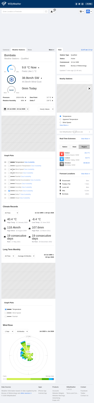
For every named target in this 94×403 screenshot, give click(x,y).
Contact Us (84, 395)
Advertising (56, 398)
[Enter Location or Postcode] (24, 11)
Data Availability (29, 162)
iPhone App (42, 391)
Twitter (83, 393)
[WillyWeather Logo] (12, 3)
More (51, 50)
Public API (55, 400)
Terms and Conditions (73, 393)
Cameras (6, 50)
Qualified (25, 59)
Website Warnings (58, 395)
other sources (25, 393)
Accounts (55, 391)
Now (59, 50)
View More (63, 125)
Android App (42, 393)
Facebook (84, 391)
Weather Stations (18, 50)
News (30, 50)
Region (84, 147)
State (74, 147)
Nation (64, 147)
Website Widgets (58, 393)
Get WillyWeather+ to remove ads (71, 132)
